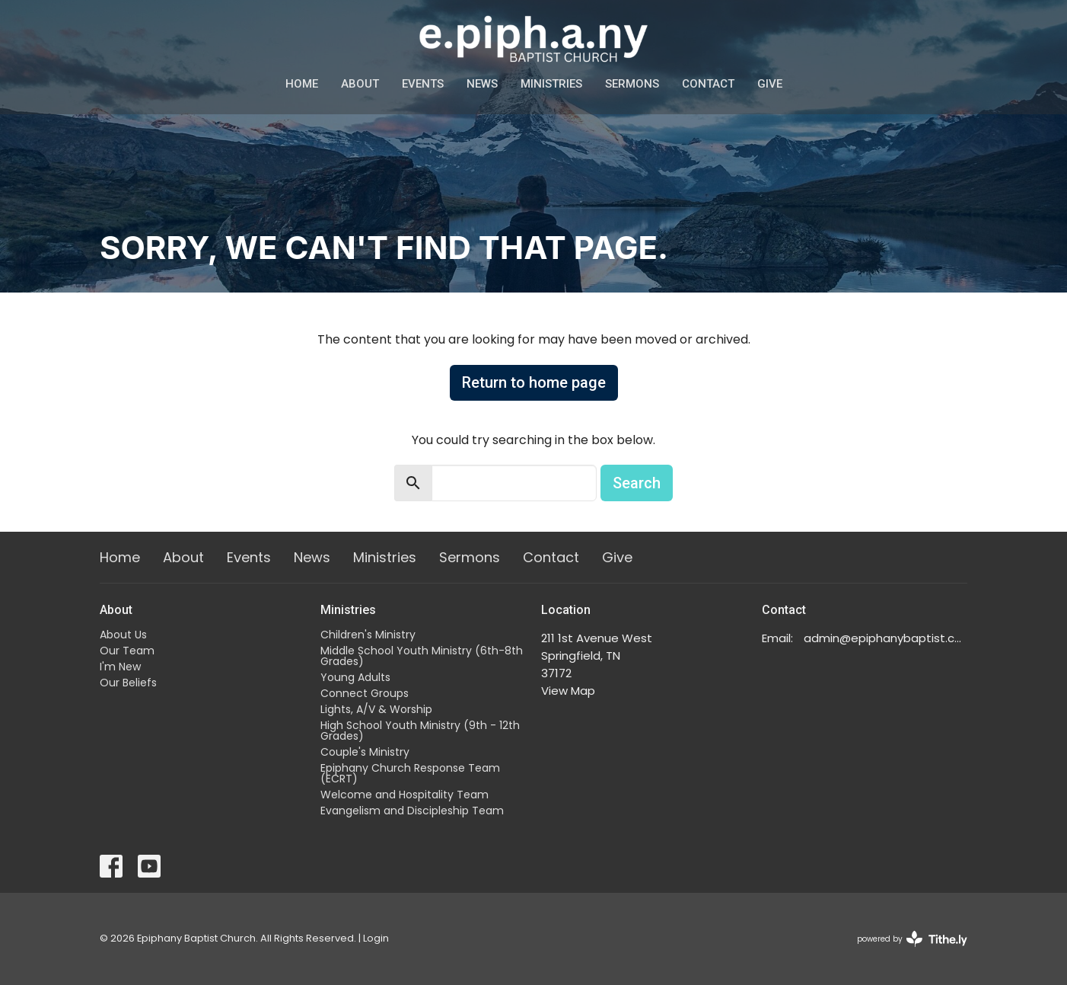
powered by (912, 939)
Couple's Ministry (364, 752)
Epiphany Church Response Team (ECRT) (410, 773)
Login (376, 938)
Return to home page (534, 382)
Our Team (127, 650)
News (482, 84)
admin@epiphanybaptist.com (885, 638)
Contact (708, 84)
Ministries (551, 84)
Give (769, 84)
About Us (123, 634)
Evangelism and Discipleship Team (412, 810)
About (360, 84)
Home (301, 84)
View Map (568, 691)
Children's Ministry (368, 634)
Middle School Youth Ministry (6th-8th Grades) (421, 656)
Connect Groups (364, 693)
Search (637, 483)
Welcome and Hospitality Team (404, 794)
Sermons (632, 84)
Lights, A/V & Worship (376, 709)
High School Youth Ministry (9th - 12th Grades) (420, 731)
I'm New (120, 666)
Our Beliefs (128, 682)
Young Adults (355, 677)
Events (423, 84)
